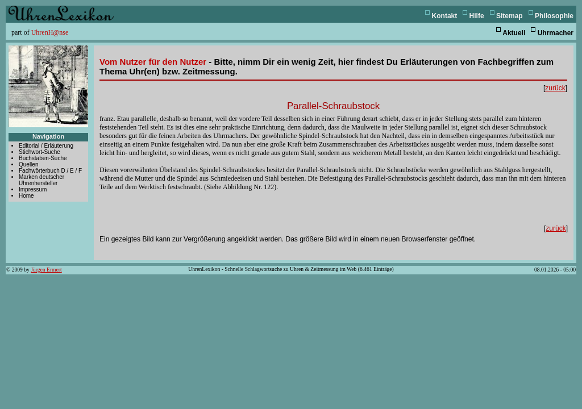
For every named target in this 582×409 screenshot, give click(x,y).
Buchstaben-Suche (43, 158)
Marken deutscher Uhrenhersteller (41, 180)
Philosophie (554, 16)
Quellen (28, 164)
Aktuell (513, 33)
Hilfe (476, 16)
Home (26, 196)
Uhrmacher (555, 33)
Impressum (33, 189)
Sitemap (509, 16)
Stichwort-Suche (39, 152)
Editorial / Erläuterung (46, 146)
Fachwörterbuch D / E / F (50, 171)
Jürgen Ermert (46, 269)
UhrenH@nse (50, 32)
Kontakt (445, 16)
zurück (555, 88)
